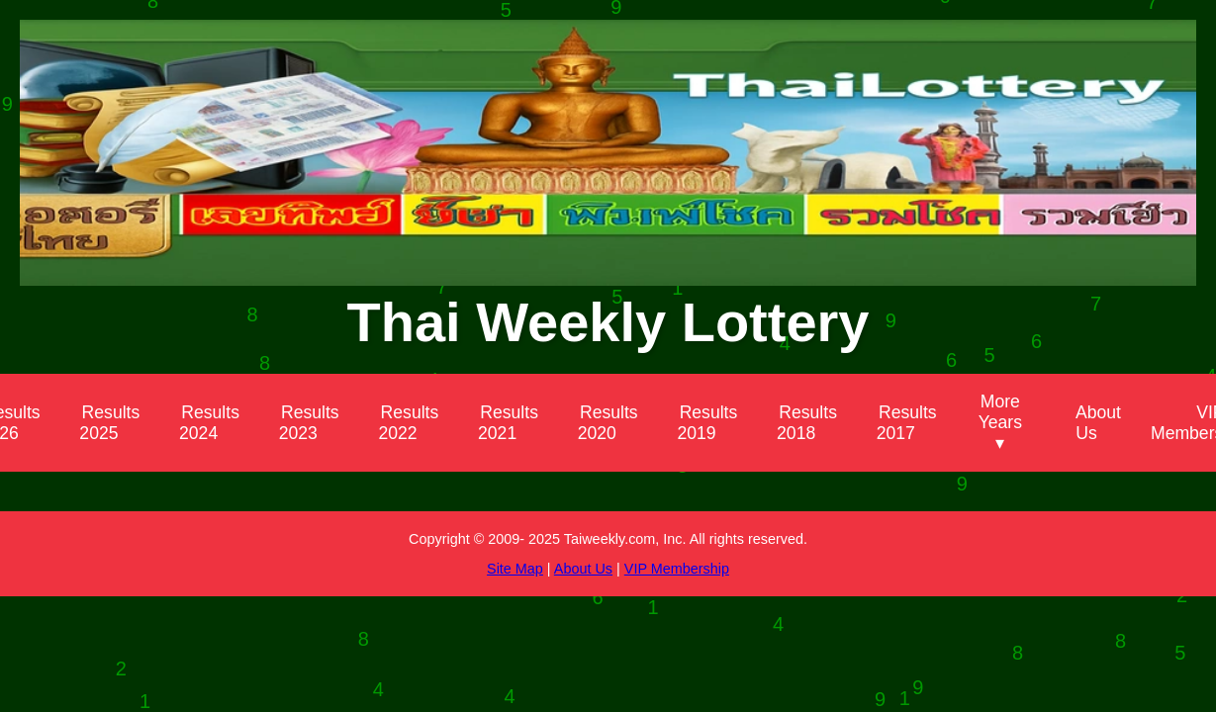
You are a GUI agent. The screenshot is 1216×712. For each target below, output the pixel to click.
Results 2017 (907, 422)
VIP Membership (676, 569)
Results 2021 (508, 422)
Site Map (515, 569)
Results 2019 (707, 422)
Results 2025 (109, 422)
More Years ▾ (1000, 422)
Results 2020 (608, 422)
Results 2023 (309, 422)
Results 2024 (209, 422)
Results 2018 (807, 422)
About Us (1098, 422)
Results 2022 (408, 422)
